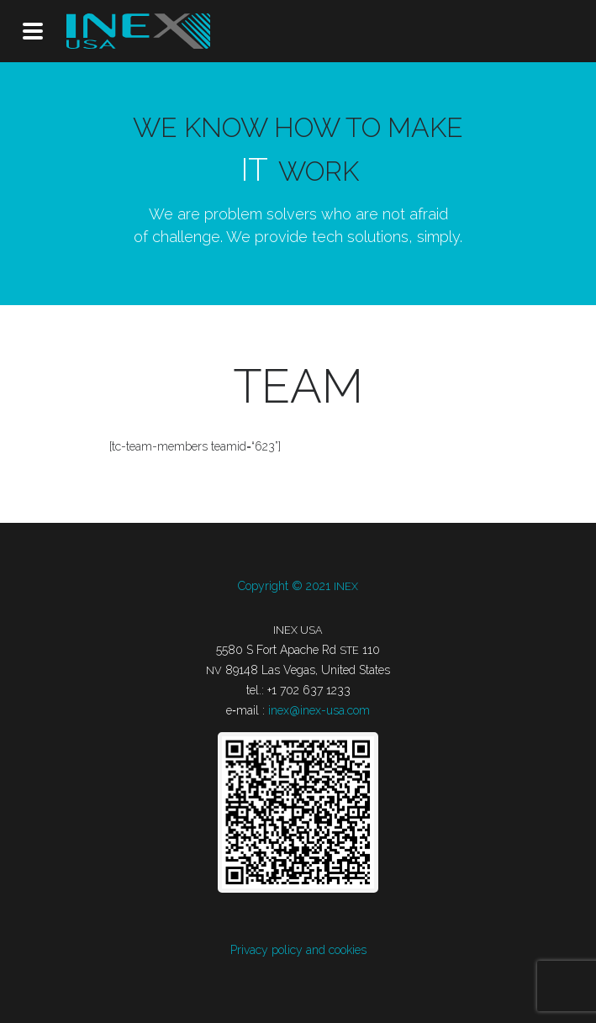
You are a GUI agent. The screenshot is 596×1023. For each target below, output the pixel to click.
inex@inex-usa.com (319, 710)
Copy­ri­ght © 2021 (298, 586)
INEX (138, 31)
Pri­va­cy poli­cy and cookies (298, 950)
